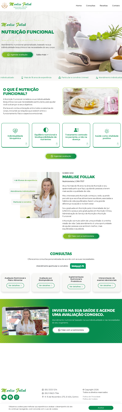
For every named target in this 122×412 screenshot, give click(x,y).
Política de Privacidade (91, 397)
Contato (116, 6)
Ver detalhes (15, 285)
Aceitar (101, 408)
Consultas (90, 6)
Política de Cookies (90, 399)
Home (79, 6)
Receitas (104, 6)
